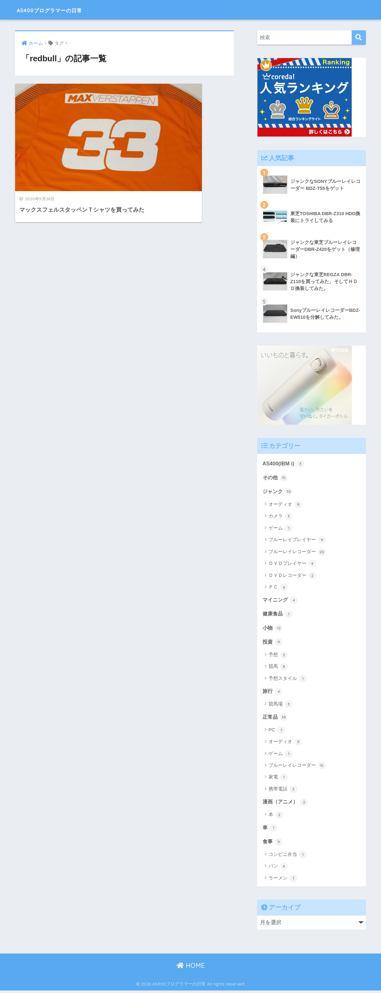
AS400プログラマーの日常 (64, 9)
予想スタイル (288, 680)
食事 (273, 843)
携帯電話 (283, 791)
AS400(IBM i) (284, 463)
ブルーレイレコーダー (297, 552)
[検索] (359, 37)
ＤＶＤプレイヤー (292, 564)
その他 (276, 477)
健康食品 (278, 615)
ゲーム (281, 529)
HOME (191, 968)
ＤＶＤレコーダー (292, 576)
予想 (278, 656)
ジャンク (278, 492)
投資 (273, 643)
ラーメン (283, 880)
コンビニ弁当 (288, 857)
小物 (273, 629)
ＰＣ (278, 588)
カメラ (281, 517)
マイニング (281, 600)
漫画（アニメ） (286, 803)
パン (278, 869)
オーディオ (285, 505)
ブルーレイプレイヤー (297, 540)
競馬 (278, 668)
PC (277, 732)
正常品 (276, 718)
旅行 (273, 692)
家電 (278, 779)
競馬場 (281, 706)
